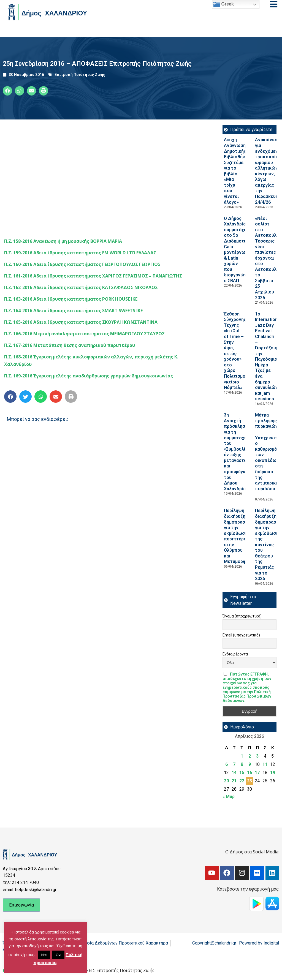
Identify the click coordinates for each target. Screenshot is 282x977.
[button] (7, 91)
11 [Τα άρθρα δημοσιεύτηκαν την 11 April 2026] (264, 764)
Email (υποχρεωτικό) (241, 635)
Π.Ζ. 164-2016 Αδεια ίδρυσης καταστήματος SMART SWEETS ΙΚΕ (73, 310)
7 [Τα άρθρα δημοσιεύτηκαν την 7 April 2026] (234, 764)
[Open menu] (274, 4)
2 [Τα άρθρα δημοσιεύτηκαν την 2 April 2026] (249, 756)
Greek (223, 4)
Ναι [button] (44, 955)
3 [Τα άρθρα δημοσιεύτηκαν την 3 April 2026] (257, 756)
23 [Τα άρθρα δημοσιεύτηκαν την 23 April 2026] (249, 780)
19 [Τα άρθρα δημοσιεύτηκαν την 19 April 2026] (272, 772)
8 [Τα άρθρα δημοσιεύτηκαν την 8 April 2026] (242, 764)
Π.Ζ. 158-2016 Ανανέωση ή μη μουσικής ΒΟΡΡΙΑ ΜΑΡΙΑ (63, 241)
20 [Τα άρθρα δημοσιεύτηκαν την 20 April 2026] (226, 780)
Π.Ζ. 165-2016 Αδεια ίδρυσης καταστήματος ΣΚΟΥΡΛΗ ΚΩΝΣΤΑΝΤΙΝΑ (81, 322)
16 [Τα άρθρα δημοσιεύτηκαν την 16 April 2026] (249, 772)
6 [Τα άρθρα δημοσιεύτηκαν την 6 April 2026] (226, 764)
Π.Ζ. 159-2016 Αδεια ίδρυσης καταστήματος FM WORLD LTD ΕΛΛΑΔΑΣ (80, 253)
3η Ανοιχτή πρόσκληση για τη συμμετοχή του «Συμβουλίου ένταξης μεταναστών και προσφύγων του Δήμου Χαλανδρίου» (237, 451)
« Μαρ (229, 796)
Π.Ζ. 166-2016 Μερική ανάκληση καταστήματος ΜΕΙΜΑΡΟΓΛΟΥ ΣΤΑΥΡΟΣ (84, 334)
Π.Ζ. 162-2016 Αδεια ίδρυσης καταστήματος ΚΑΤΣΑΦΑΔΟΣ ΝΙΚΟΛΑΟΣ (81, 287)
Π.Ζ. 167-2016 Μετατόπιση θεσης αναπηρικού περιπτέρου (69, 345)
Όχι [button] (58, 955)
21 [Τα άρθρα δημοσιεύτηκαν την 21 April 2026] (234, 780)
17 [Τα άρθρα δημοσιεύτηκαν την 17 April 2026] (257, 772)
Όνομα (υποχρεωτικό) (242, 616)
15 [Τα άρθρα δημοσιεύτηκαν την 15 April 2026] (241, 772)
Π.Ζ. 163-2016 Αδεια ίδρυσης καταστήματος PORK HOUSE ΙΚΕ (70, 299)
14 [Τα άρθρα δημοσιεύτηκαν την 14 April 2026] (234, 772)
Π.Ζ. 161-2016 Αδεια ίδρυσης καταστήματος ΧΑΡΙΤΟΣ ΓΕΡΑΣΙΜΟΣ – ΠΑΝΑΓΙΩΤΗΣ (93, 276)
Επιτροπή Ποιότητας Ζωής (80, 74)
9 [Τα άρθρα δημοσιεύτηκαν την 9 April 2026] (249, 764)
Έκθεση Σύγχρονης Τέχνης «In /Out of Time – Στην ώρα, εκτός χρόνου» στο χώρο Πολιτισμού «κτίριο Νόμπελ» (236, 350)
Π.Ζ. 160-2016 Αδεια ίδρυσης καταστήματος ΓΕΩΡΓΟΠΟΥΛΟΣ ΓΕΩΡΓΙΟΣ (82, 264)
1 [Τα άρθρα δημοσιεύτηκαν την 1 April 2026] (242, 756)
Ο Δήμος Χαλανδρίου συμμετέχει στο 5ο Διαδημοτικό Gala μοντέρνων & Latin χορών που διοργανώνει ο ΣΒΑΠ (237, 249)
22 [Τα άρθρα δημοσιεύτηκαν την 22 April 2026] (241, 780)
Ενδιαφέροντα (235, 654)
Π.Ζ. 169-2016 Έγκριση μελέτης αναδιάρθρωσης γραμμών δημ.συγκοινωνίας (88, 376)
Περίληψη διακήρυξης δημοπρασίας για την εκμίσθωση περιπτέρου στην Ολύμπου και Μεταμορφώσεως (243, 536)
